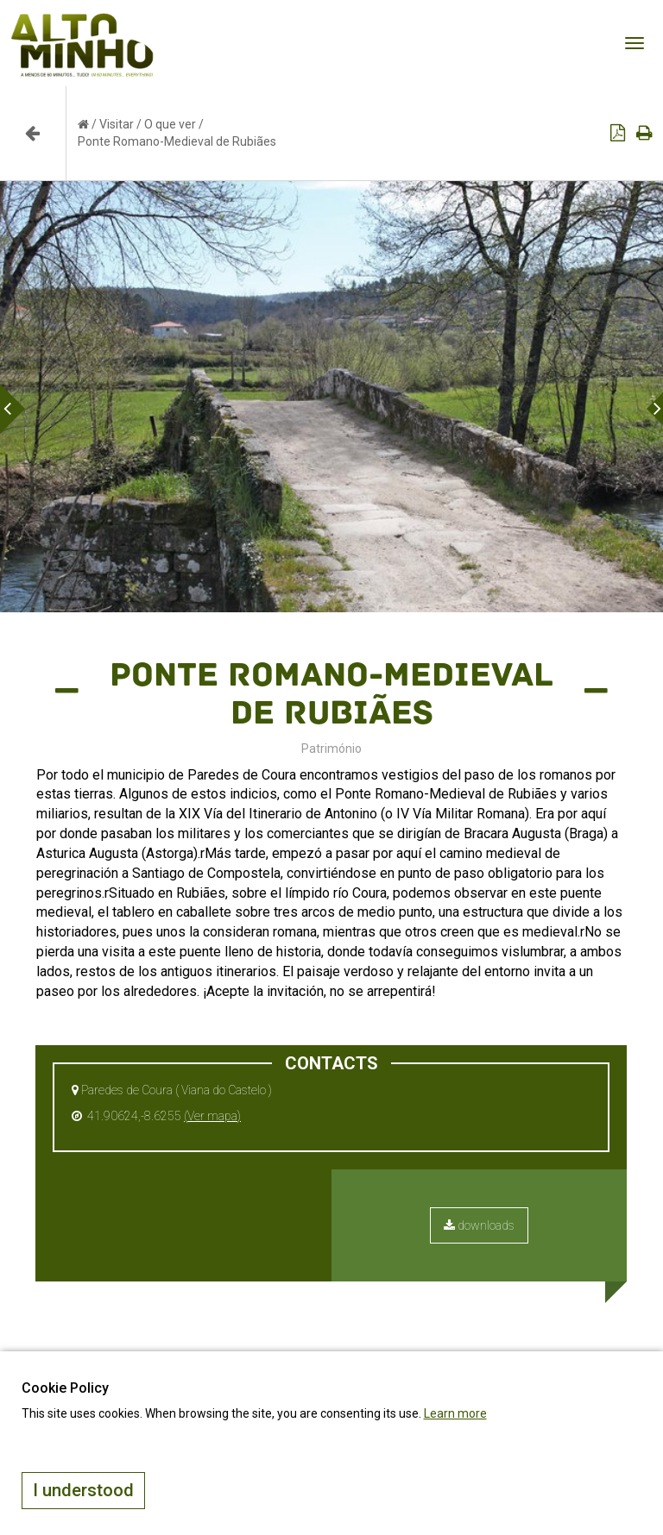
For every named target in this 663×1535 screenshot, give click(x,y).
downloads (479, 1225)
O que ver (170, 124)
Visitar (116, 124)
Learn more (455, 1413)
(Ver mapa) (212, 1116)
